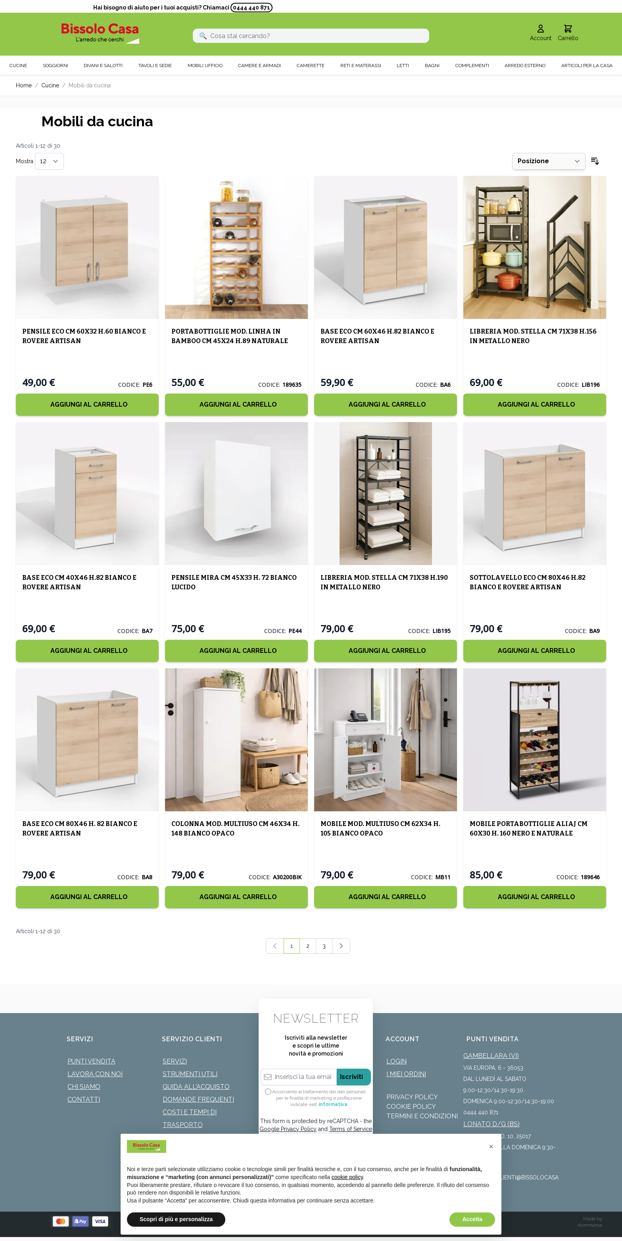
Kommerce (590, 1225)
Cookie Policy (411, 1106)
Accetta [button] (472, 1219)
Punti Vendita (91, 1061)
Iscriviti (351, 1077)
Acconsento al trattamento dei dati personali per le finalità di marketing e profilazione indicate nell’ (319, 1098)
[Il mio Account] (540, 33)
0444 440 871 (251, 7)
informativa (333, 1104)
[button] (491, 1146)
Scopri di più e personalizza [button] (176, 1219)
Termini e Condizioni (422, 1116)
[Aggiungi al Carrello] (87, 405)
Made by (592, 1219)
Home (24, 85)
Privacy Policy (412, 1097)
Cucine (50, 85)
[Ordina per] (549, 161)
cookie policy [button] (347, 1177)
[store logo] (100, 33)
